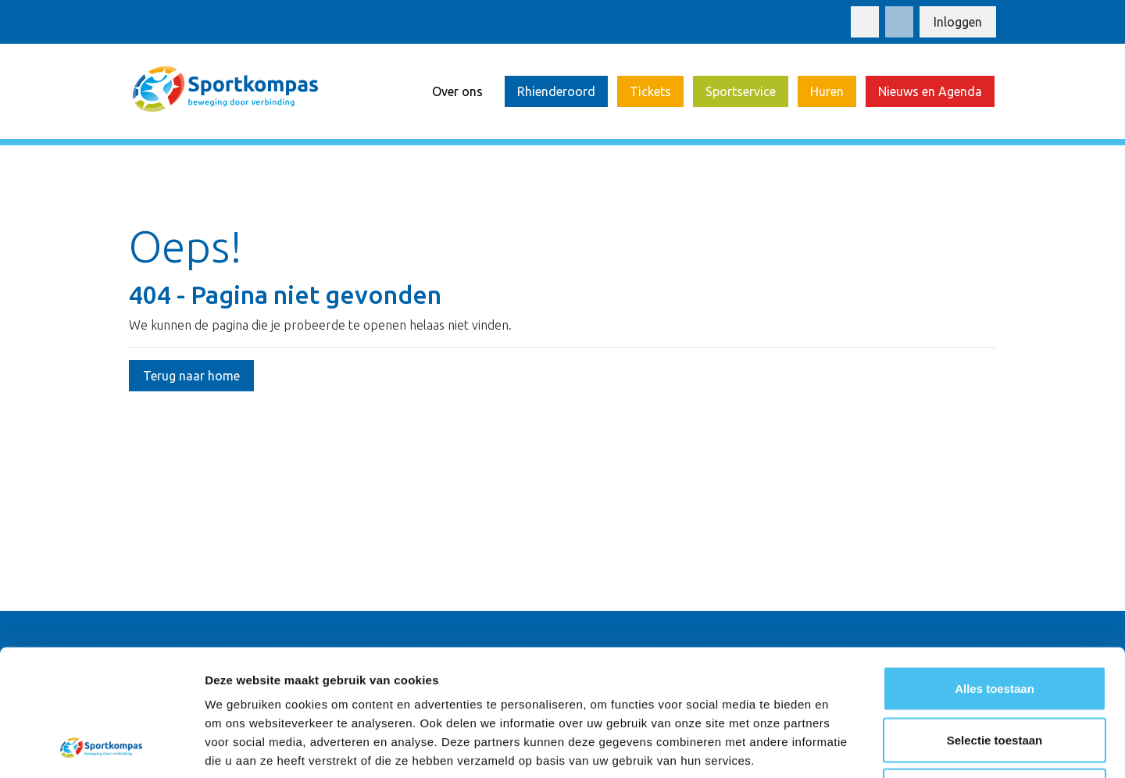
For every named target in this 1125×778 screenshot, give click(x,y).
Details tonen (844, 747)
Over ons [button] (457, 91)
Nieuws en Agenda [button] (930, 91)
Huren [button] (827, 91)
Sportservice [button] (740, 91)
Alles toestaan (994, 573)
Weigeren (994, 675)
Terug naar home (191, 376)
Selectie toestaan (995, 624)
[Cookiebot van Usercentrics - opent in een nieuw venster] (101, 747)
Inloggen (958, 22)
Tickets (650, 91)
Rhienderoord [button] (556, 91)
